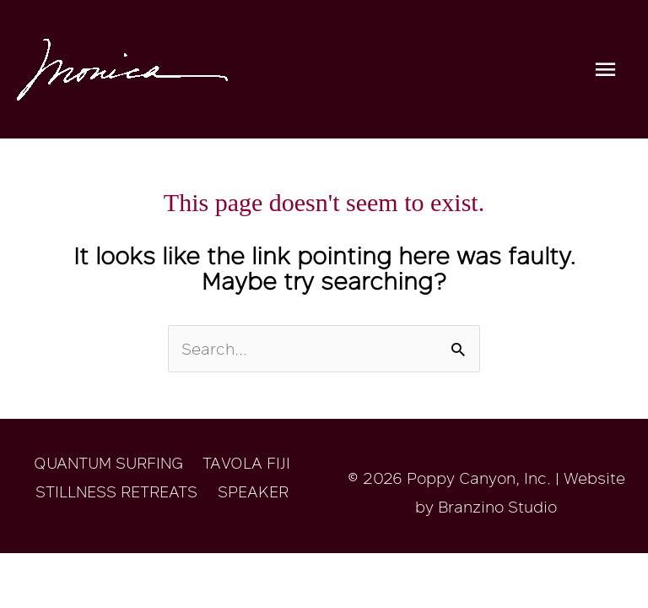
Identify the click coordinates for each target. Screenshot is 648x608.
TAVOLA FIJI (246, 462)
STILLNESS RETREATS (116, 491)
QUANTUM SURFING (108, 462)
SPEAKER (253, 491)
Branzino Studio (497, 506)
